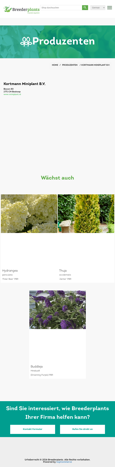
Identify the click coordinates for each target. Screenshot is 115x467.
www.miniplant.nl (12, 94)
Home (55, 65)
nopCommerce (64, 462)
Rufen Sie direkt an (82, 429)
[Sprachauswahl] (97, 7)
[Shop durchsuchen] (61, 7)
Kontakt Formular (32, 429)
